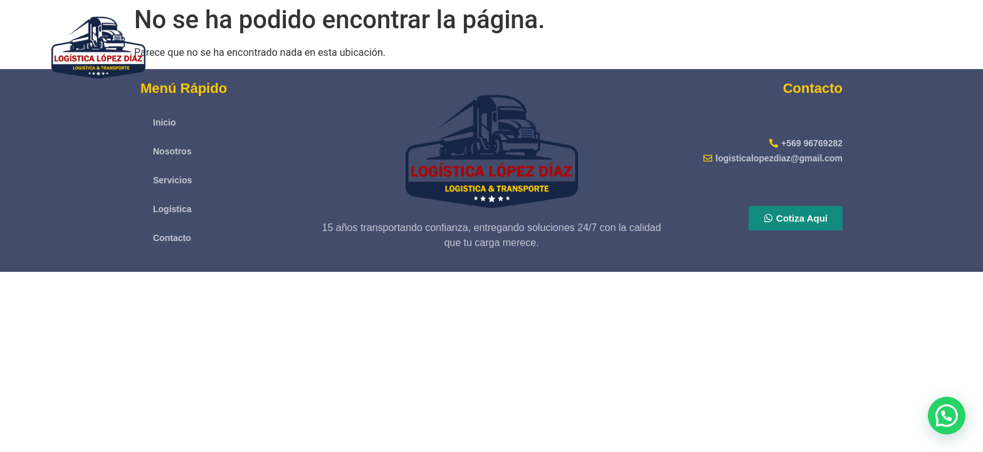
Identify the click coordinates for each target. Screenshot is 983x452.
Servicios (804, 43)
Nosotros (735, 43)
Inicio (674, 43)
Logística (873, 43)
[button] (946, 415)
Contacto (942, 43)
